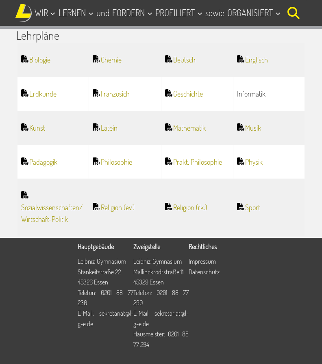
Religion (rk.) (190, 207)
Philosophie (116, 161)
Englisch (256, 59)
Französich (115, 93)
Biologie (39, 59)
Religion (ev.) (118, 207)
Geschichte (188, 93)
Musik (253, 127)
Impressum (202, 261)
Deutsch (184, 59)
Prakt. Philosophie (197, 161)
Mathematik (189, 127)
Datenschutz (204, 272)
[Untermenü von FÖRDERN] (149, 12)
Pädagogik (43, 161)
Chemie (111, 59)
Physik (254, 161)
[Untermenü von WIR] (52, 12)
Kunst (37, 127)
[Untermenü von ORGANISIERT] (278, 12)
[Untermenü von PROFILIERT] (199, 12)
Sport (252, 207)
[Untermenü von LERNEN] (91, 12)
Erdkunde (43, 93)
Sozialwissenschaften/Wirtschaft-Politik (52, 213)
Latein (109, 127)
